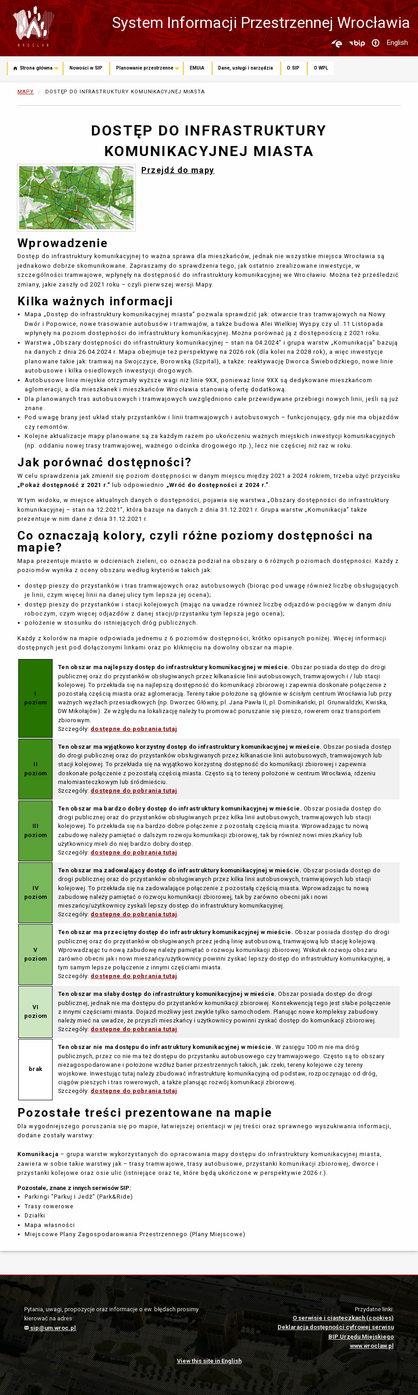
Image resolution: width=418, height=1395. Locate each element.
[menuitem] (35, 69)
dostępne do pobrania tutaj (134, 728)
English (397, 42)
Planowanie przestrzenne (144, 68)
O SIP (293, 68)
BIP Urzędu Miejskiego (361, 1336)
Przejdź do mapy (177, 170)
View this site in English (209, 1360)
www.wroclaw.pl (372, 1345)
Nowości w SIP (86, 68)
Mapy (25, 92)
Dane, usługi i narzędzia (245, 68)
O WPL (321, 68)
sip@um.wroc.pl (50, 1328)
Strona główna (33, 68)
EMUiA (197, 68)
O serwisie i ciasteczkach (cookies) (343, 1317)
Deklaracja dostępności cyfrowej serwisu (336, 1327)
